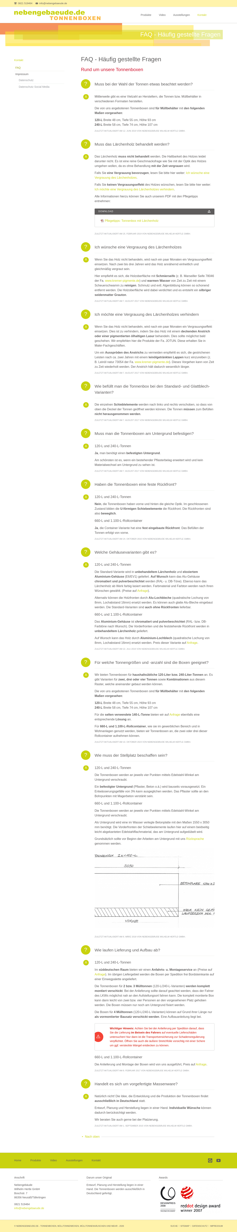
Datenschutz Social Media (34, 86)
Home (17, 1160)
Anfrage (142, 590)
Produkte (146, 14)
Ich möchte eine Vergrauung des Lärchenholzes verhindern (134, 189)
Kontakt (202, 14)
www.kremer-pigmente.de (122, 280)
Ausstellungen (181, 14)
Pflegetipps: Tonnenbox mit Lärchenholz (131, 220)
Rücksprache (195, 838)
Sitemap (184, 1226)
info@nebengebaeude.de (29, 1208)
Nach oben (92, 1136)
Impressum (21, 74)
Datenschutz (26, 80)
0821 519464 (22, 1204)
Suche (174, 1226)
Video (162, 14)
